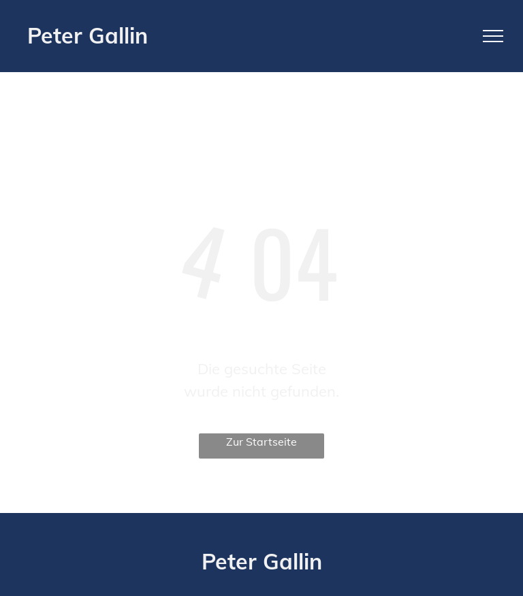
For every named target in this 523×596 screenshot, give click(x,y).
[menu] (493, 36)
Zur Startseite (261, 441)
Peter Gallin (87, 35)
